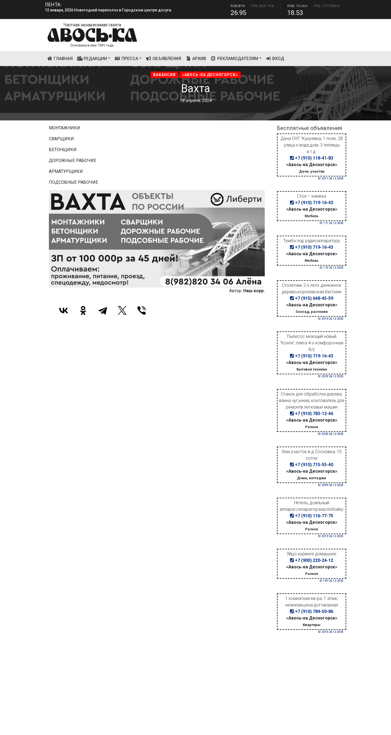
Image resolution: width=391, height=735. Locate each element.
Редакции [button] (92, 58)
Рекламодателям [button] (234, 58)
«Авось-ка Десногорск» (210, 75)
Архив (195, 58)
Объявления (163, 58)
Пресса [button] (126, 58)
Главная (61, 58)
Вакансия (164, 75)
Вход (275, 58)
